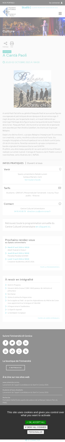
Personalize (36, 432)
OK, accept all (35, 422)
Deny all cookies (35, 427)
